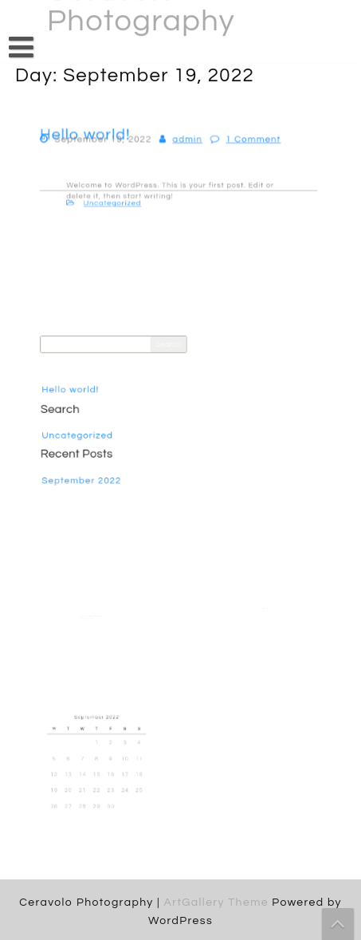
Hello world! (77, 390)
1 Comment (249, 142)
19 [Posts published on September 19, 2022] (60, 786)
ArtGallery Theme (217, 902)
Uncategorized (120, 202)
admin (187, 142)
